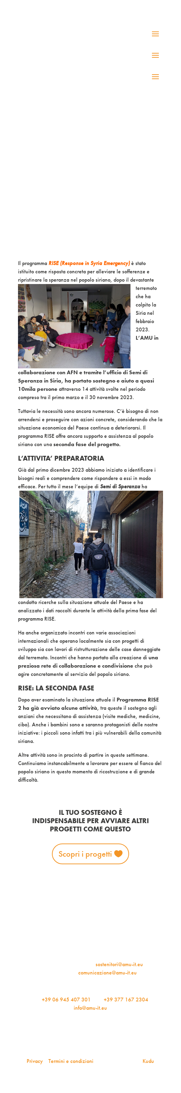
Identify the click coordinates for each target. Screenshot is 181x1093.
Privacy (35, 1061)
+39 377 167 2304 (126, 999)
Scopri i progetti (85, 853)
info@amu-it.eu (90, 1007)
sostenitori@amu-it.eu (119, 964)
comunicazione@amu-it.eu (107, 972)
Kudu (148, 1061)
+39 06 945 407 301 (66, 999)
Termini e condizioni (70, 1061)
